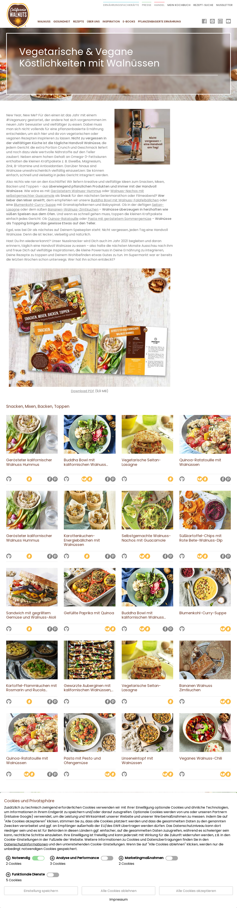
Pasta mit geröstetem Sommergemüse (119, 218)
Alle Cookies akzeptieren (196, 890)
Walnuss (43, 21)
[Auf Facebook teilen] (49, 479)
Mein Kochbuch (178, 5)
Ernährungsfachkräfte (121, 5)
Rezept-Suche (203, 5)
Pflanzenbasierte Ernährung (159, 21)
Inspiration (111, 21)
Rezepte (78, 21)
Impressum (118, 899)
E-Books (129, 21)
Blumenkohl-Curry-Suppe (35, 204)
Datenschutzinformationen (26, 844)
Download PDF (82, 391)
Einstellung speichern (41, 890)
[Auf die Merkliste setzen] (9, 479)
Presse (146, 5)
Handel (159, 5)
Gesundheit (61, 21)
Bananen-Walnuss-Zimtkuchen (73, 209)
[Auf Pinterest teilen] (55, 479)
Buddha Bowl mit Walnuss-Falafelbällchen (125, 200)
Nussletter (224, 5)
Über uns (93, 21)
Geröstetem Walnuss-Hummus (76, 191)
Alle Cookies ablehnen (119, 890)
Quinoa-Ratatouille (63, 218)
